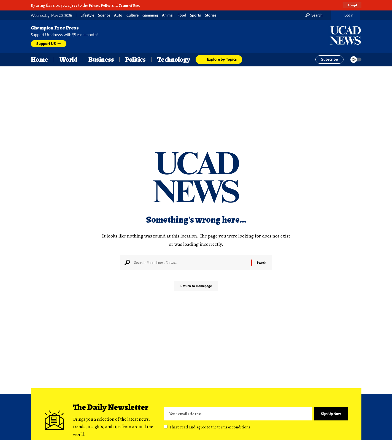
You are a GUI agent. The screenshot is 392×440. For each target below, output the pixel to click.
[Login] (345, 15)
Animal (167, 15)
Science (104, 15)
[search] (314, 15)
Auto (118, 15)
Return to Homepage (196, 288)
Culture (132, 15)
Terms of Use (132, 5)
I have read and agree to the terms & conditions (210, 427)
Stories (210, 15)
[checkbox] (165, 427)
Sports (195, 15)
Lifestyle (87, 15)
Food (181, 15)
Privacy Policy (101, 5)
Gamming (150, 15)
